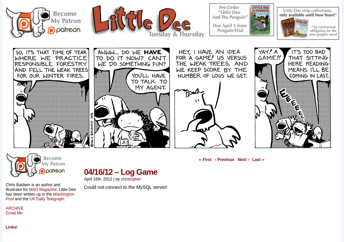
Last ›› (258, 159)
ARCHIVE (15, 208)
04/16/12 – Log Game (120, 171)
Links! (11, 227)
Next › (243, 159)
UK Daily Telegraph (47, 199)
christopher (131, 179)
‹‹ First (205, 159)
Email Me (14, 213)
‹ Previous (224, 159)
